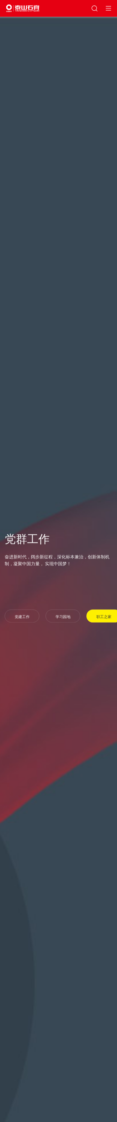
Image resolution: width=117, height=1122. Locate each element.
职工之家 (103, 617)
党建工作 (22, 617)
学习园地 (63, 617)
